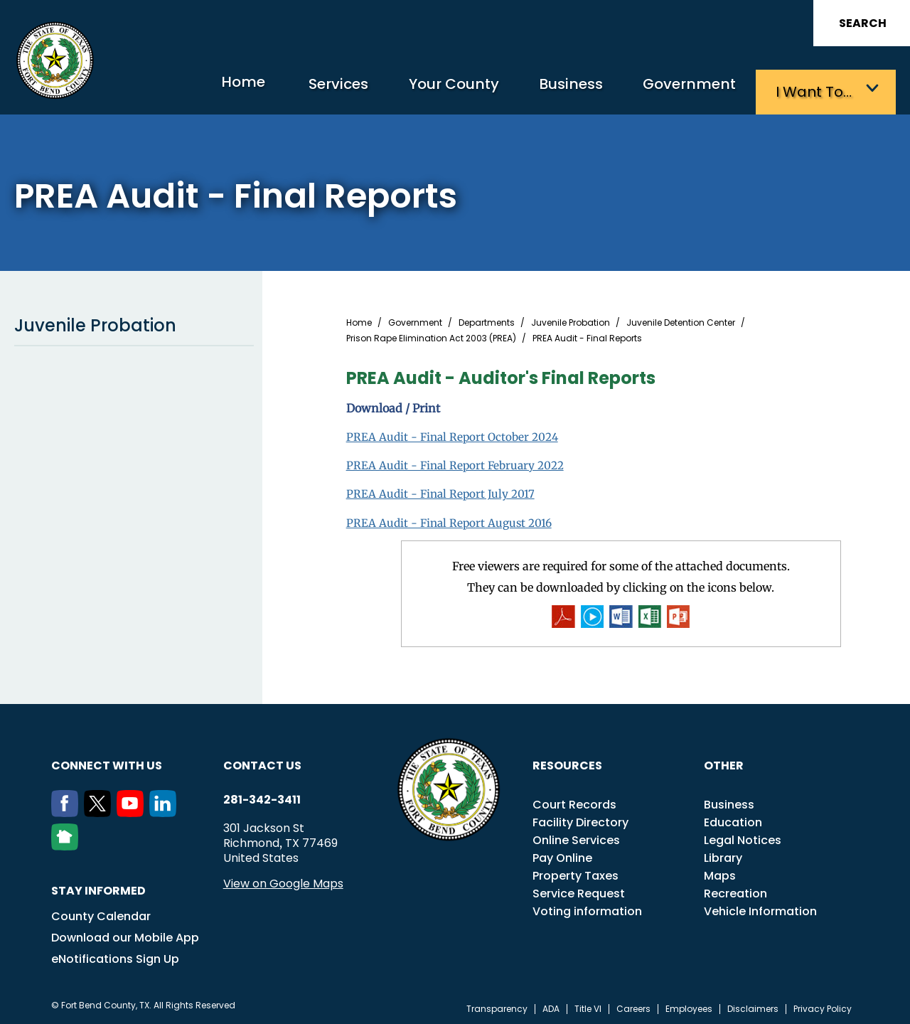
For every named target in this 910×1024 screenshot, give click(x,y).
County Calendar (101, 913)
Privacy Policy (822, 1005)
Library (723, 854)
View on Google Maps (283, 880)
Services (302, 89)
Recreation (735, 890)
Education (733, 819)
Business (554, 89)
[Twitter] (100, 809)
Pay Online (562, 854)
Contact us (262, 762)
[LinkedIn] (165, 809)
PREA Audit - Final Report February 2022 (459, 461)
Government (683, 89)
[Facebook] (67, 809)
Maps (720, 872)
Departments (487, 319)
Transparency (497, 1005)
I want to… (817, 89)
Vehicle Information (760, 908)
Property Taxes (575, 872)
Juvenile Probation (134, 322)
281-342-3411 (262, 796)
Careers (633, 1005)
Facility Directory (580, 819)
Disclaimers (752, 1005)
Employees (688, 1005)
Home (195, 88)
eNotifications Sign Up (115, 955)
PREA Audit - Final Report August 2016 (452, 518)
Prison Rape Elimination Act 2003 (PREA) (431, 335)
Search (863, 23)
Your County (427, 89)
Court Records (574, 801)
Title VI (587, 1005)
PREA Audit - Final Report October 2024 (455, 433)
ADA (551, 1005)
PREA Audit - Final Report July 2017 (442, 490)
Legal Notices (742, 836)
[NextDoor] (67, 843)
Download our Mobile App (125, 934)
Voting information (587, 908)
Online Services (576, 836)
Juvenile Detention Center (680, 319)
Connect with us (106, 762)
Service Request (578, 890)
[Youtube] (133, 809)
